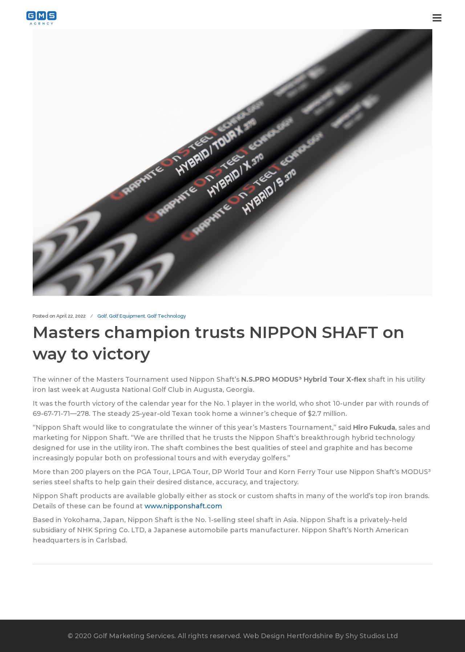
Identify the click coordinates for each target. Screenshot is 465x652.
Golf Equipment (127, 316)
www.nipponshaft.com (183, 506)
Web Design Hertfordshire (288, 636)
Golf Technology (166, 316)
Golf (102, 316)
